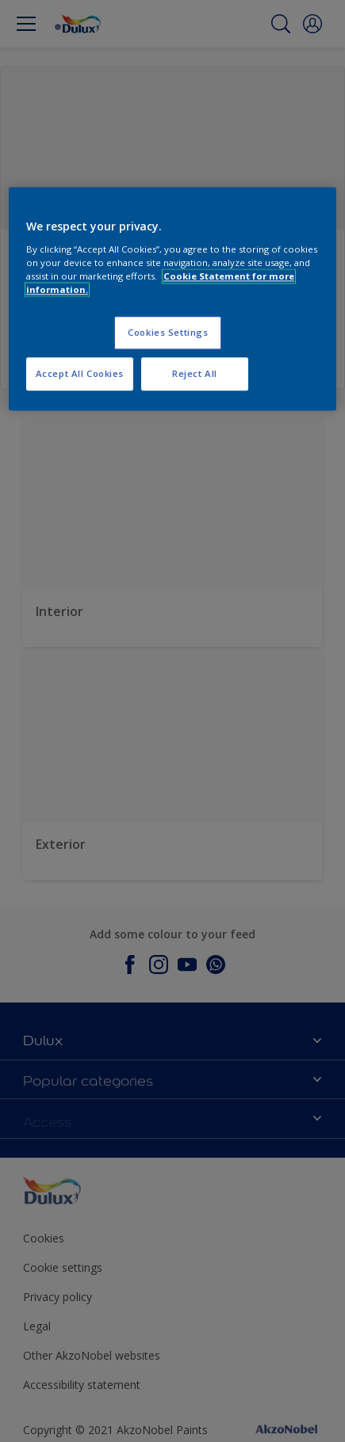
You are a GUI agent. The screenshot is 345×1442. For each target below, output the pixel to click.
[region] (172, 299)
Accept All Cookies (80, 373)
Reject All (194, 373)
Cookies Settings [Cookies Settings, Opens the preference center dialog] (168, 332)
